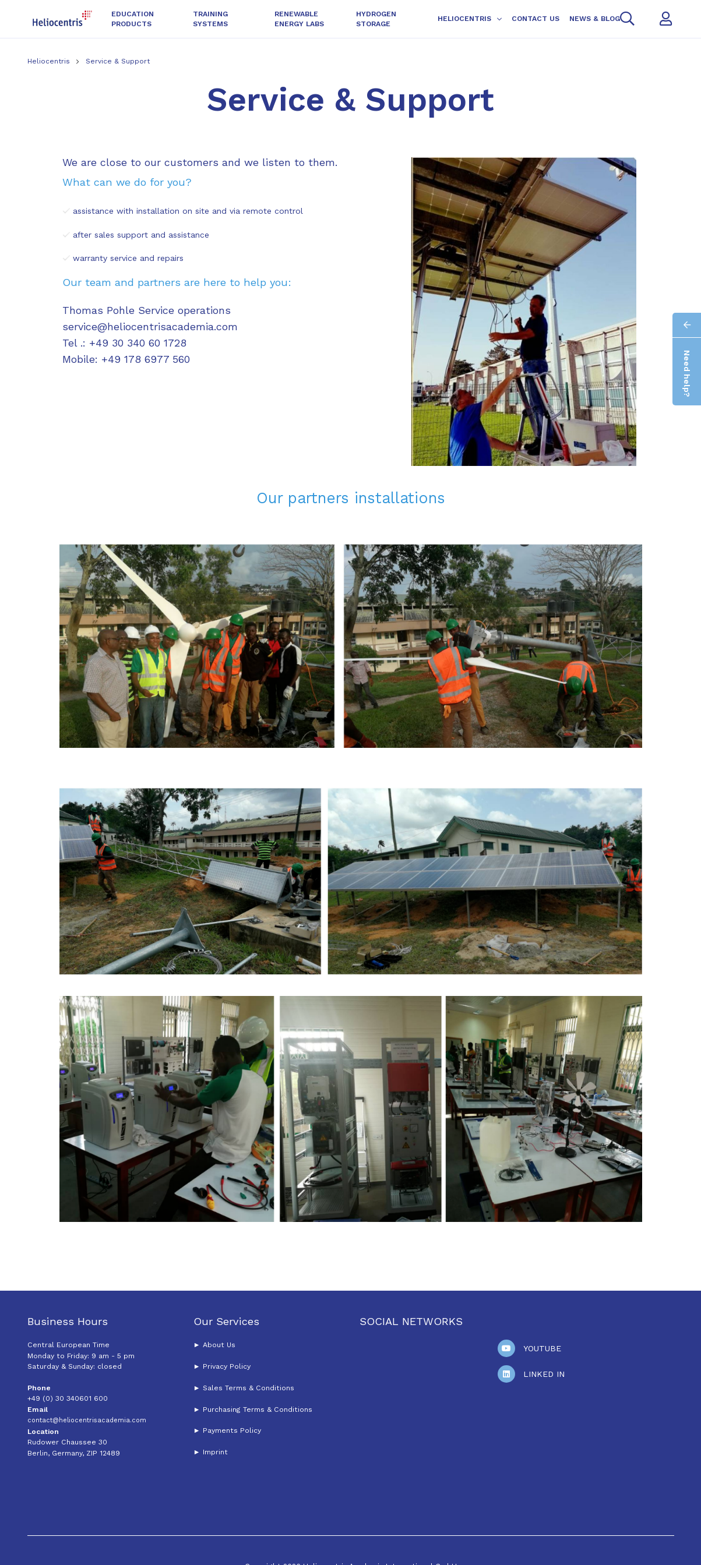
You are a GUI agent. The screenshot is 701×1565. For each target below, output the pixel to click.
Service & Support (118, 61)
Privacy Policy (227, 1366)
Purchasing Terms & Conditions (256, 1409)
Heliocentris (49, 61)
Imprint (215, 1452)
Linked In (544, 1374)
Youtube (542, 1348)
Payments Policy (232, 1430)
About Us (219, 1345)
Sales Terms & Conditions (248, 1388)
